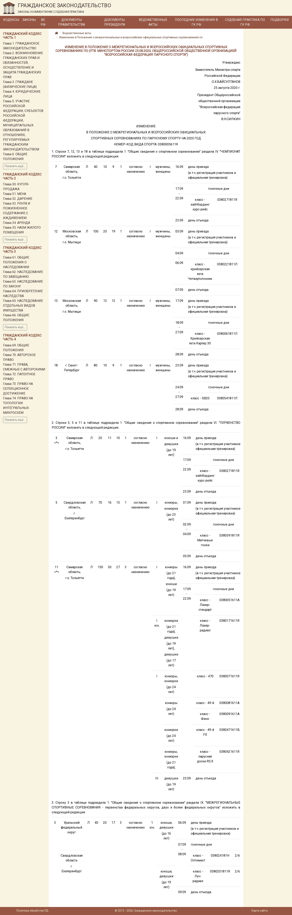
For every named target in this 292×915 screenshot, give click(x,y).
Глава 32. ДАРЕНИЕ (17, 199)
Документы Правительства (71, 22)
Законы (29, 20)
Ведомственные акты (153, 22)
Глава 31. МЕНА (14, 194)
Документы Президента (114, 22)
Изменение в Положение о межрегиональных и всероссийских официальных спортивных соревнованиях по (131, 37)
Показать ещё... (15, 166)
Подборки (279, 20)
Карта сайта (260, 910)
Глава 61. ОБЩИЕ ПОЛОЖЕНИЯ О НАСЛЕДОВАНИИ (16, 262)
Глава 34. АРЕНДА (16, 223)
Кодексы (11, 20)
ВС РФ (43, 22)
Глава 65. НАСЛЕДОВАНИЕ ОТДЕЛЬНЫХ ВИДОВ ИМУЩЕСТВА (23, 305)
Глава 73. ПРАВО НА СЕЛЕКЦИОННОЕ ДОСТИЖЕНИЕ (18, 388)
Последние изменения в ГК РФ (196, 22)
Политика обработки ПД (32, 910)
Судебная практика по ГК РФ (245, 22)
